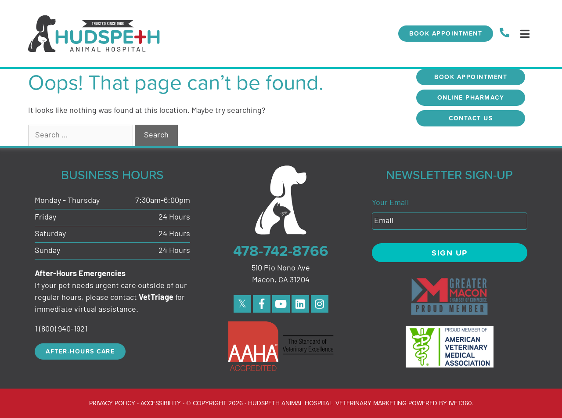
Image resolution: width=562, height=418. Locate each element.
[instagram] (319, 304)
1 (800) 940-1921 (61, 329)
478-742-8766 (280, 250)
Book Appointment (445, 33)
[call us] (504, 33)
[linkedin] (300, 304)
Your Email (390, 203)
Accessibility (160, 403)
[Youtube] (281, 304)
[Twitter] (242, 304)
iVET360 (460, 403)
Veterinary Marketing (371, 403)
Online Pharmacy (470, 97)
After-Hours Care (80, 351)
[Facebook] (261, 304)
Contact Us (471, 118)
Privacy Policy (112, 403)
